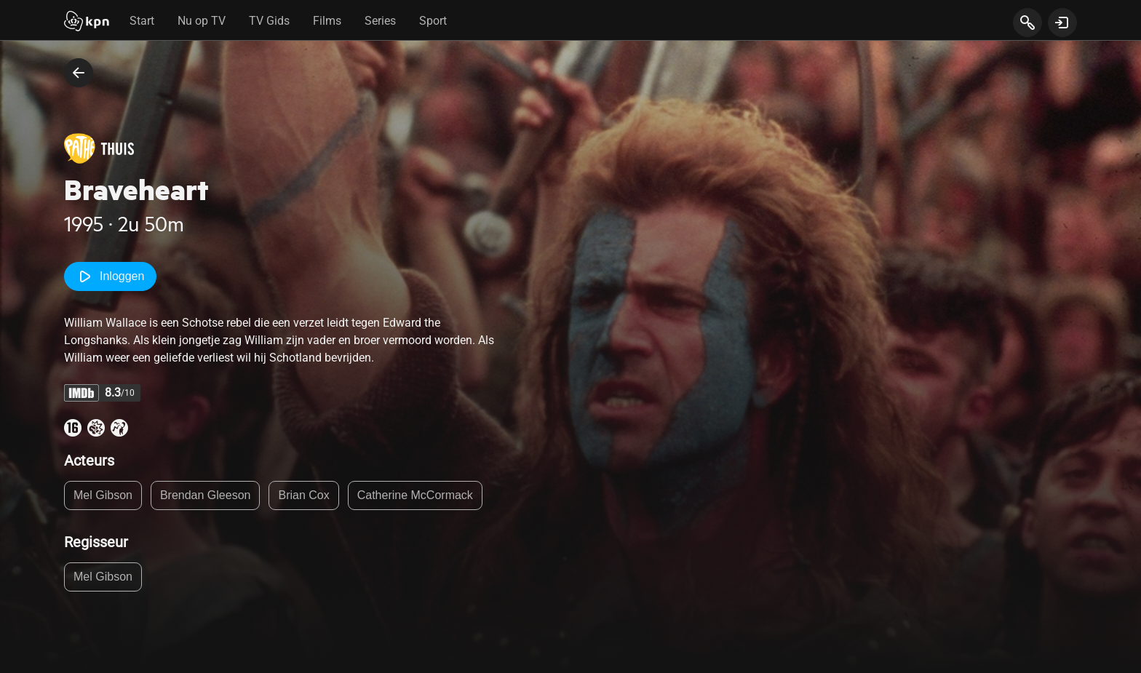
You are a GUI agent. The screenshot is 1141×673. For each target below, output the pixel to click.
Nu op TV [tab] (202, 21)
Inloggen (110, 276)
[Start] (86, 22)
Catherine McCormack (415, 495)
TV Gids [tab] (269, 21)
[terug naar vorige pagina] (78, 72)
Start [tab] (142, 21)
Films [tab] (327, 21)
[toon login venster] (1062, 22)
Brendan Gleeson (205, 495)
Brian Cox (303, 495)
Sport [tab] (433, 21)
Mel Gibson (102, 495)
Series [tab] (380, 21)
